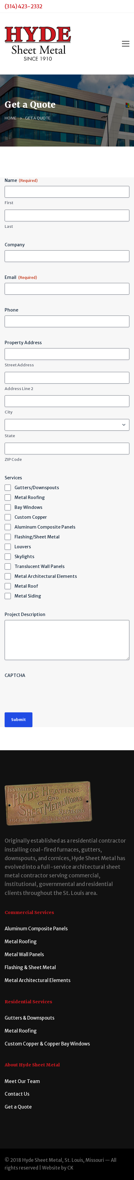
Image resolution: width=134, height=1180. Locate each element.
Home (10, 118)
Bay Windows (28, 507)
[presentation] (51, 693)
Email (21, 277)
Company (15, 245)
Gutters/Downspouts (37, 487)
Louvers (23, 547)
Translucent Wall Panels (40, 566)
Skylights (24, 556)
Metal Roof (26, 586)
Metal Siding (28, 596)
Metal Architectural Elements (46, 576)
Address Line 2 (19, 388)
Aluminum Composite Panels (45, 527)
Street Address (19, 365)
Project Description (25, 614)
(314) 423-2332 (24, 6)
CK (70, 1168)
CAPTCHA (15, 675)
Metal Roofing (30, 497)
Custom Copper (31, 517)
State (10, 435)
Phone (11, 310)
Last (9, 226)
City (8, 412)
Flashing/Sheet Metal (37, 537)
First (9, 202)
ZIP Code (13, 459)
